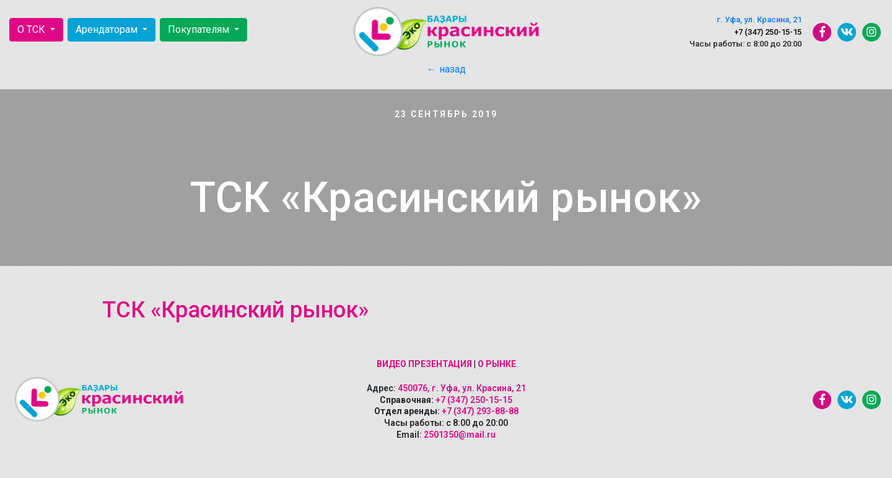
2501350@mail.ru (460, 435)
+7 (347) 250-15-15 (768, 32)
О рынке (497, 364)
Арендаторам (108, 29)
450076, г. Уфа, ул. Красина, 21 (462, 388)
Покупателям (200, 29)
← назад (446, 69)
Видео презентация (424, 364)
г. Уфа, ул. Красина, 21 (759, 19)
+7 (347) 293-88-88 (480, 411)
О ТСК (32, 29)
